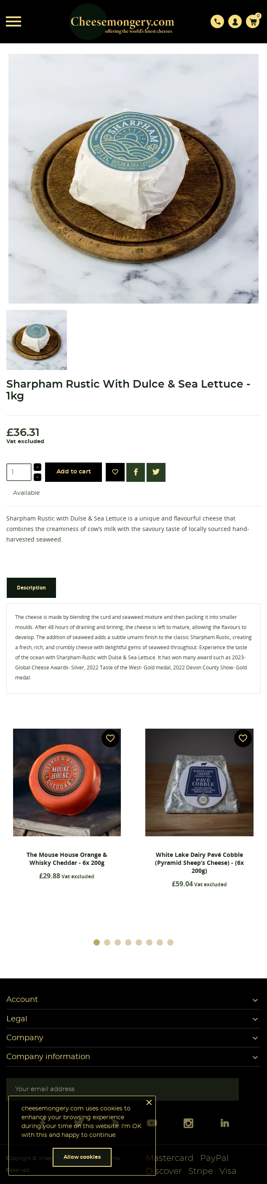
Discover (164, 1171)
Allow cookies (82, 1157)
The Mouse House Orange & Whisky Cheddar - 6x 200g (67, 859)
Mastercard (170, 1158)
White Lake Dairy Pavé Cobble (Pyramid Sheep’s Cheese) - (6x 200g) (199, 863)
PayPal (214, 1158)
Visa (228, 1171)
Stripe (200, 1171)
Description (31, 587)
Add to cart (73, 472)
